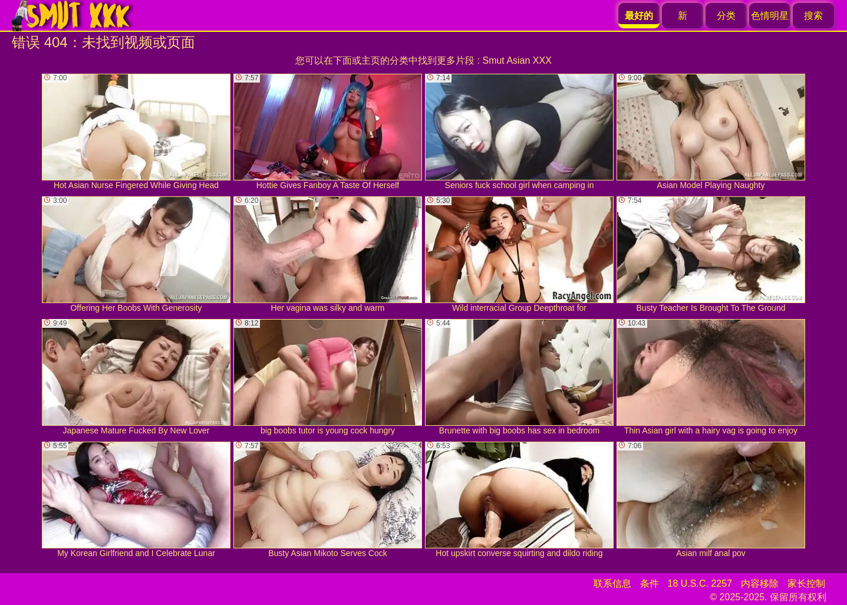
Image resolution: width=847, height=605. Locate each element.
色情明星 (770, 16)
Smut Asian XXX (516, 60)
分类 (726, 16)
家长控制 (806, 583)
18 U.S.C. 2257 (700, 583)
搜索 (813, 16)
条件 (649, 583)
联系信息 (612, 583)
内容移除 (760, 583)
